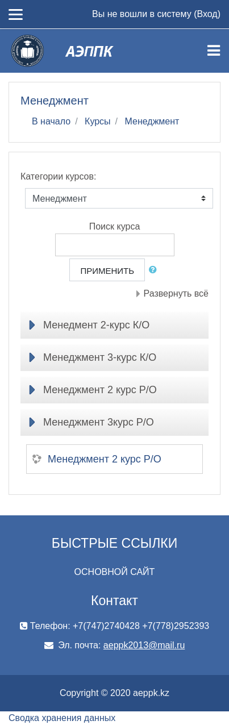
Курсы (98, 121)
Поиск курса (114, 226)
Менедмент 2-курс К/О (96, 325)
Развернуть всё (176, 293)
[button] (155, 270)
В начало (51, 121)
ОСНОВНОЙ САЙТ (114, 572)
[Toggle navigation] (213, 50)
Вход (207, 14)
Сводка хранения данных (62, 718)
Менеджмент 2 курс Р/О (100, 389)
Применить (107, 271)
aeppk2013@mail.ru (144, 645)
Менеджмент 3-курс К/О (99, 357)
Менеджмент (152, 121)
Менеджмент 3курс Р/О (98, 422)
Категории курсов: (58, 176)
